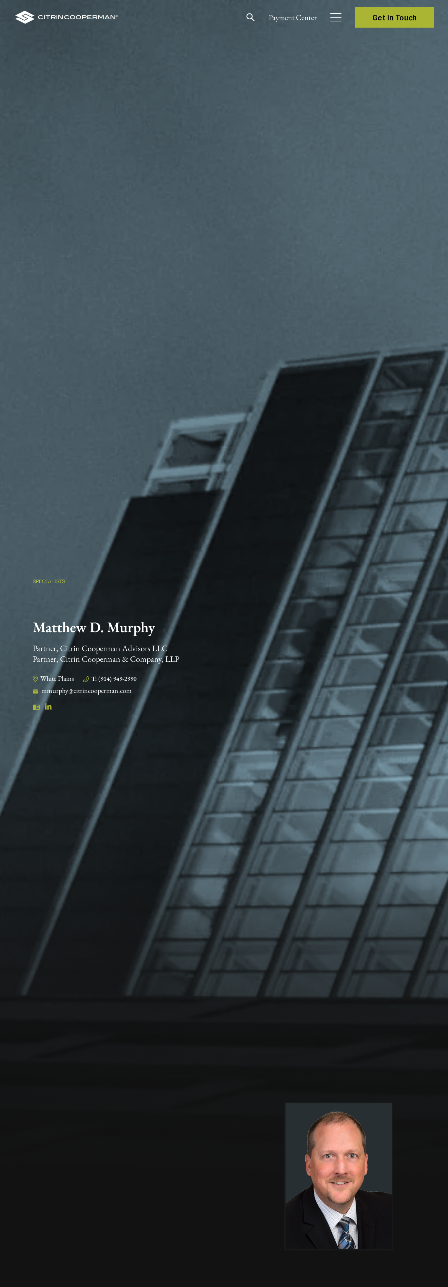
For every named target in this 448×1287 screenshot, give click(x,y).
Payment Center (293, 17)
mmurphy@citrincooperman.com (86, 690)
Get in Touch (394, 17)
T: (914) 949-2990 (114, 679)
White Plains (57, 678)
